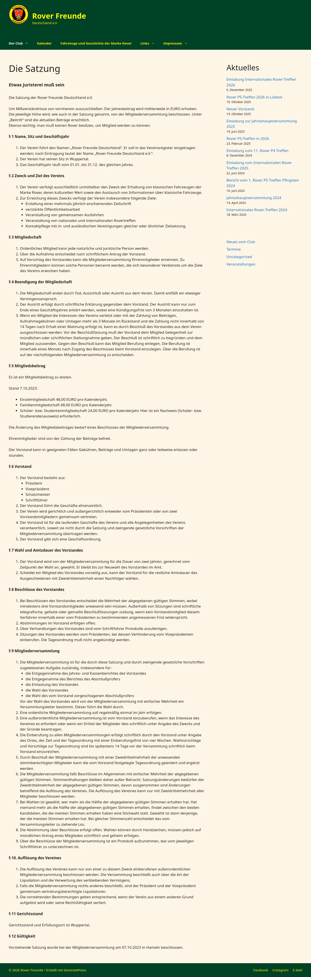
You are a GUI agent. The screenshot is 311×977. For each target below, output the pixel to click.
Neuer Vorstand (240, 108)
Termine (233, 249)
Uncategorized (239, 256)
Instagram (280, 970)
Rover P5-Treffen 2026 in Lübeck (254, 97)
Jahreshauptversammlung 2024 (253, 197)
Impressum (177, 43)
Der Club (21, 43)
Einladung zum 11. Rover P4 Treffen (257, 150)
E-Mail (297, 970)
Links (149, 43)
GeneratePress (75, 970)
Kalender (44, 43)
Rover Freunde (59, 16)
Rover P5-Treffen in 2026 (247, 138)
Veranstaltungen (240, 264)
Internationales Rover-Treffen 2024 (256, 209)
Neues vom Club (240, 241)
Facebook (260, 970)
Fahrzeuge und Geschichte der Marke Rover (96, 43)
